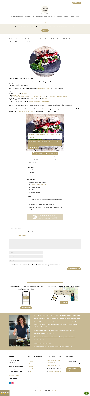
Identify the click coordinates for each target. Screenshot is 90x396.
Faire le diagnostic (26, 307)
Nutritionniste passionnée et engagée (44, 315)
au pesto (24, 93)
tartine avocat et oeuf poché (37, 100)
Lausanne (49, 388)
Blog (55, 16)
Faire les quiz (64, 302)
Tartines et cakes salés (22, 41)
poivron (31, 98)
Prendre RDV (76, 2)
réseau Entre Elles (54, 390)
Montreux (53, 388)
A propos (66, 16)
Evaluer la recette (51, 153)
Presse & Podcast (75, 16)
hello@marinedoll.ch (14, 375)
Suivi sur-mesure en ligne (54, 371)
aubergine (45, 98)
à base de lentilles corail (39, 96)
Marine (11, 41)
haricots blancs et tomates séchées (58, 96)
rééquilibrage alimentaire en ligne (25, 111)
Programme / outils (29, 16)
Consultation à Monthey (54, 365)
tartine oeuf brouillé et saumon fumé (39, 101)
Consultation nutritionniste (16, 16)
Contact (44, 20)
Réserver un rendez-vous (72, 369)
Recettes (59, 16)
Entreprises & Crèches (41, 16)
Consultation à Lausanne (54, 360)
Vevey (57, 388)
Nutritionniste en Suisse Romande (31, 388)
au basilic (25, 96)
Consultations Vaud (43, 388)
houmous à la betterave (44, 88)
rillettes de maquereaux (18, 92)
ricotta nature (16, 93)
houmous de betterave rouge (39, 184)
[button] (30, 148)
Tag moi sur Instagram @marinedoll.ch (47, 218)
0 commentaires (32, 41)
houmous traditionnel (17, 96)
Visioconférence (62, 388)
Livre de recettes (33, 369)
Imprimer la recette (38, 153)
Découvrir (45, 30)
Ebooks (31, 371)
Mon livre (50, 16)
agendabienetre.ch (40, 390)
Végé (27, 41)
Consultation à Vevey (53, 362)
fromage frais (15, 95)
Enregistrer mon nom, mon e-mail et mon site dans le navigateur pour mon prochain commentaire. (35, 265)
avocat (31, 96)
